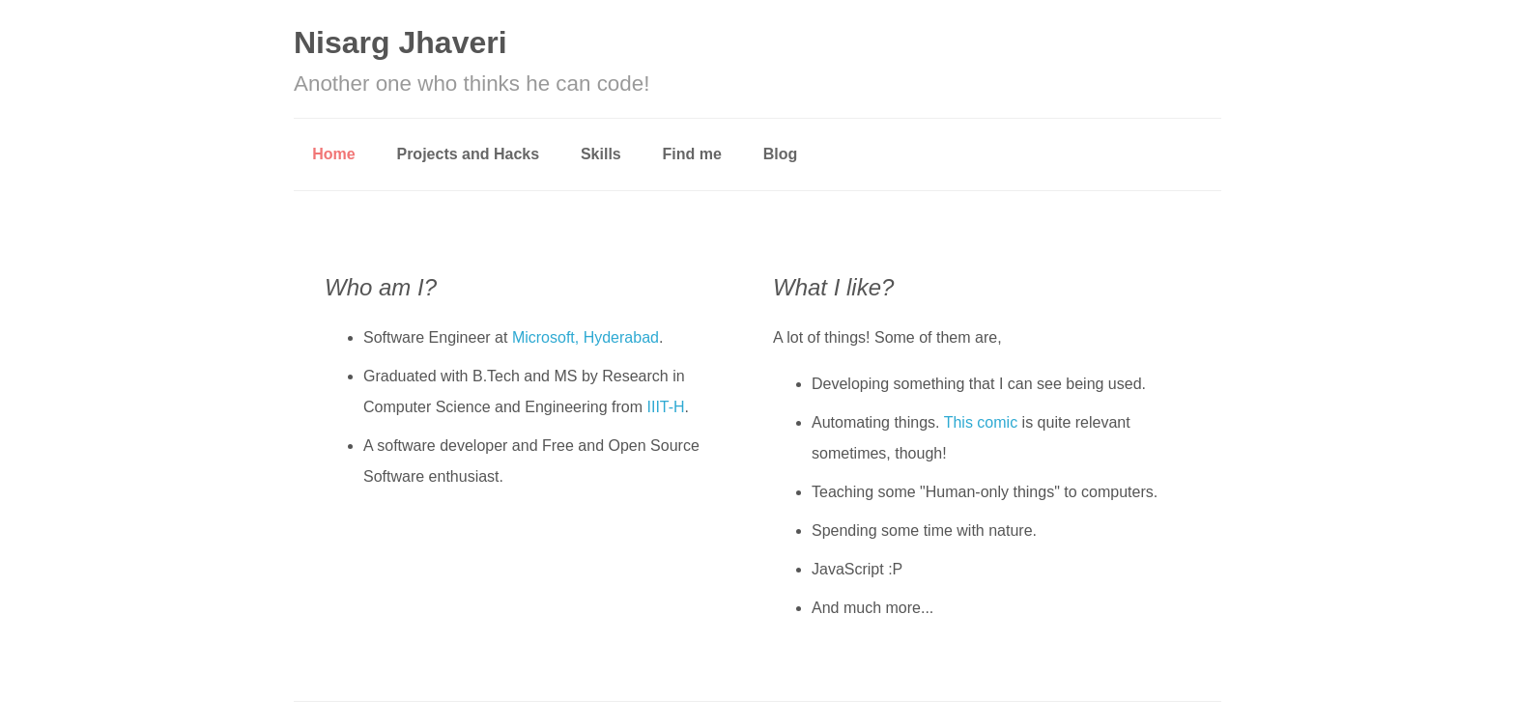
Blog (780, 154)
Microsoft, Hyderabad (585, 337)
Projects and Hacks (467, 154)
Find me (692, 154)
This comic (980, 422)
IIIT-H (666, 407)
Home (333, 154)
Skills (601, 154)
